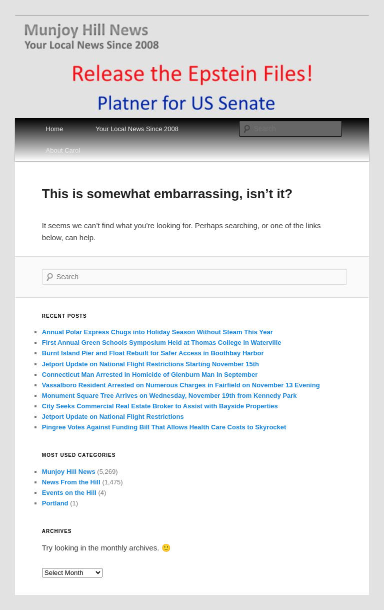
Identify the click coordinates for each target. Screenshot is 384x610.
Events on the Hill (69, 492)
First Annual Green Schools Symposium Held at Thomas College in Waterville (162, 342)
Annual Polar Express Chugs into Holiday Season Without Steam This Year (157, 332)
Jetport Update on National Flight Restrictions (113, 416)
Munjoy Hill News (69, 471)
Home (55, 129)
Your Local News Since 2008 (137, 129)
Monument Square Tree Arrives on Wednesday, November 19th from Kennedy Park (169, 395)
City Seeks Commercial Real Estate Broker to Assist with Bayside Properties (160, 406)
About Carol (63, 150)
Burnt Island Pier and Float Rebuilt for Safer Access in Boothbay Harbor (153, 353)
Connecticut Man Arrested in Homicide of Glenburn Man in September (150, 374)
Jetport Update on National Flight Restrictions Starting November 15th (150, 364)
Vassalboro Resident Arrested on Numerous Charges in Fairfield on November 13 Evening (181, 385)
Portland (55, 503)
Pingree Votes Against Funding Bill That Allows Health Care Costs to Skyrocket (164, 427)
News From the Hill (71, 482)
